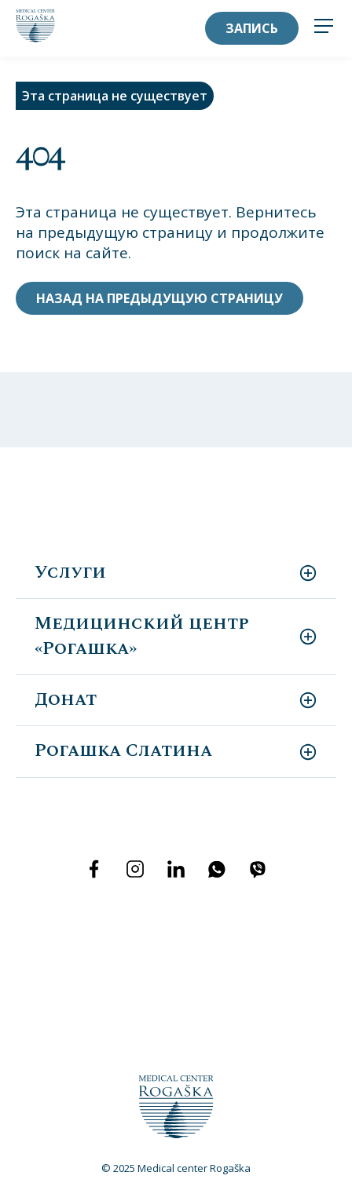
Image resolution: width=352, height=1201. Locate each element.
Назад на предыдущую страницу (159, 298)
